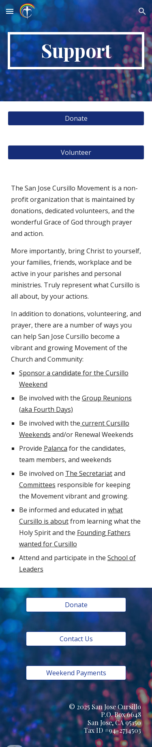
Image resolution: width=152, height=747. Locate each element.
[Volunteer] (76, 152)
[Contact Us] (75, 639)
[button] (9, 11)
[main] (76, 50)
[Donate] (76, 118)
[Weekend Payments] (75, 673)
